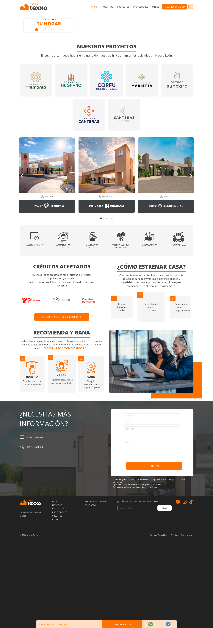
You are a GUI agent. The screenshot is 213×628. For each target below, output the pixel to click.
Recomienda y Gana (163, 6)
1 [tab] (36, 68)
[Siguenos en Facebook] (177, 581)
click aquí (153, 565)
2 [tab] (44, 68)
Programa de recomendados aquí (66, 426)
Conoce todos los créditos (60, 395)
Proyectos (112, 6)
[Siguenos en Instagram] (184, 581)
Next (191, 254)
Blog (55, 597)
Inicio (83, 6)
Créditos (57, 594)
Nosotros (96, 6)
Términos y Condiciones (181, 613)
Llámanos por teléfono (63, 324)
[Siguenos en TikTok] (191, 581)
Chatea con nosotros (92, 324)
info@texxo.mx (34, 515)
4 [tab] (61, 68)
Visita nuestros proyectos (120, 324)
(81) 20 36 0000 (34, 525)
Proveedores (129, 6)
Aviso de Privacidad (158, 613)
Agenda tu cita (34, 322)
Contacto (185, 7)
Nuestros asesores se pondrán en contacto (62, 451)
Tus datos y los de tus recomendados (32, 452)
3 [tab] (53, 68)
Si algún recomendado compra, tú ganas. (91, 453)
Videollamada (149, 322)
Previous (22, 253)
